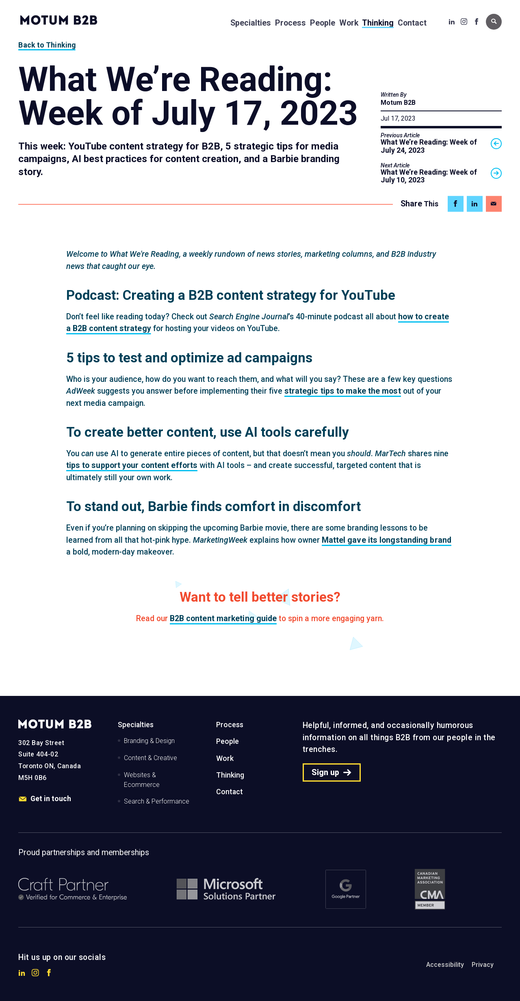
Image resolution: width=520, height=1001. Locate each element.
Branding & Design (149, 741)
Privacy (483, 964)
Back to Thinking (47, 45)
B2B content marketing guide (223, 618)
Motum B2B (398, 102)
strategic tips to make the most (342, 391)
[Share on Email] (494, 204)
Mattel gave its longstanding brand (386, 540)
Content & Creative (150, 758)
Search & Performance (156, 801)
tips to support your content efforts (132, 465)
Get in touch (44, 799)
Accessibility (445, 964)
